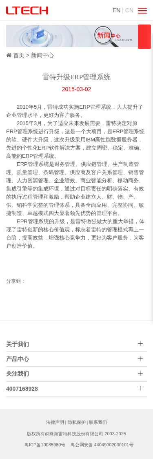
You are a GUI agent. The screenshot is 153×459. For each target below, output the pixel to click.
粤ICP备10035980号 (44, 444)
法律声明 (55, 422)
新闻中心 (42, 55)
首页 (18, 55)
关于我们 (17, 344)
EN (116, 10)
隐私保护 (77, 422)
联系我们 (98, 422)
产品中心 (17, 359)
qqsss (144, 37)
